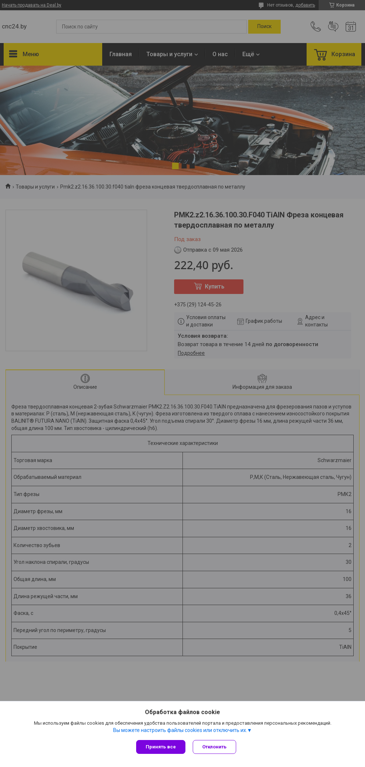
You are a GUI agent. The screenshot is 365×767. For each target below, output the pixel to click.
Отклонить (214, 746)
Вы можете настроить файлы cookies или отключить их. (180, 730)
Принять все (161, 746)
